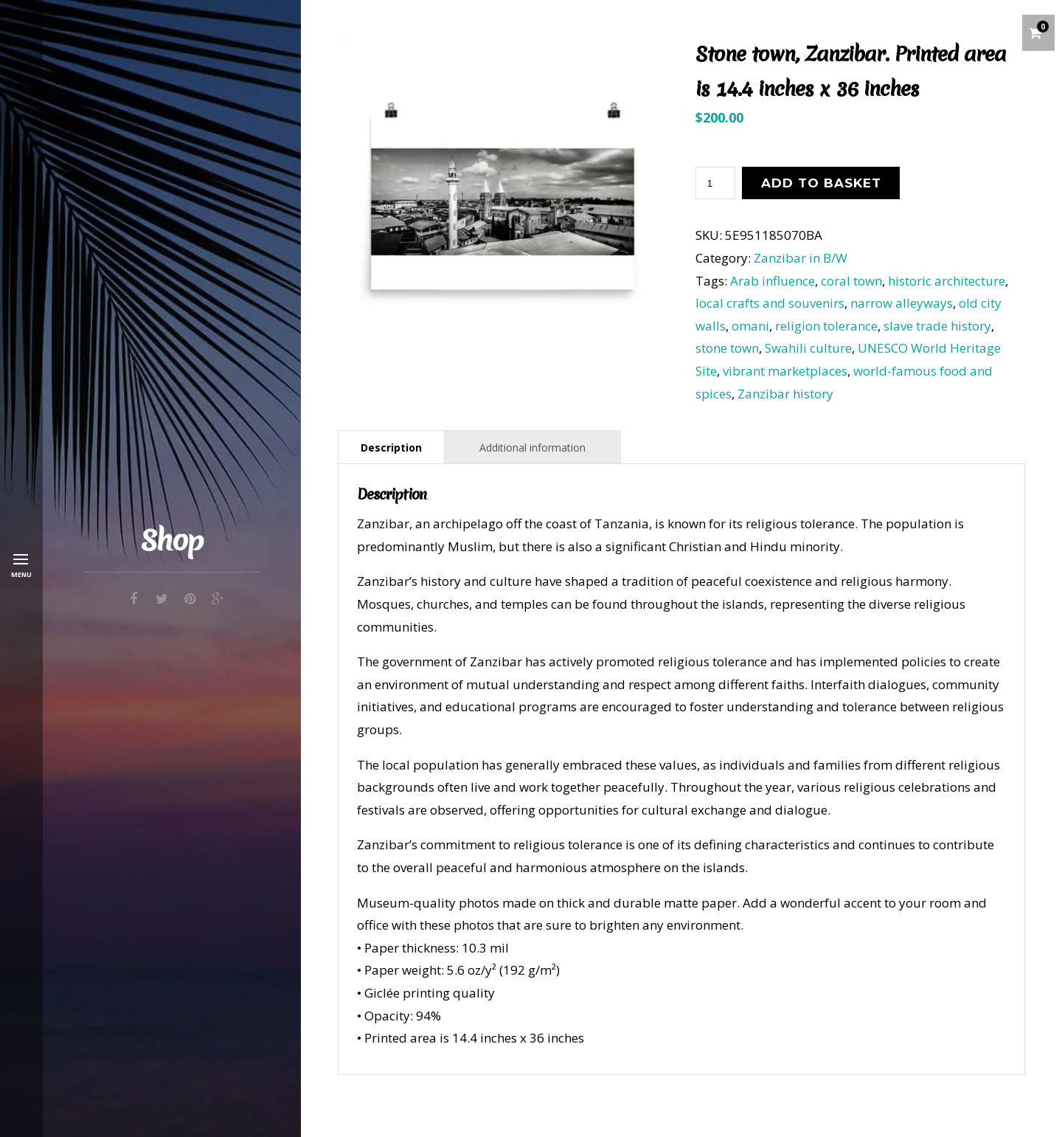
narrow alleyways (901, 302)
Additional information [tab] (532, 447)
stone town (727, 347)
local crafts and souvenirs (769, 302)
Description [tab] (391, 447)
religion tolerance (826, 325)
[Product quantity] (715, 183)
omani (750, 325)
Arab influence (772, 280)
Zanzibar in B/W (800, 257)
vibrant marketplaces (785, 370)
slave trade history (937, 325)
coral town (851, 280)
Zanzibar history (785, 393)
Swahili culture (808, 347)
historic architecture (946, 280)
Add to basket (821, 183)
